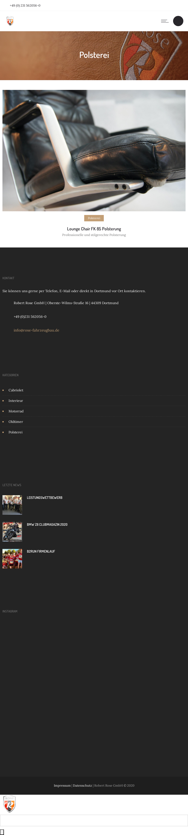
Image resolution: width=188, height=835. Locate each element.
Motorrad (16, 411)
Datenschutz (82, 785)
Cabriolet (16, 390)
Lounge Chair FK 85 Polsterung (94, 228)
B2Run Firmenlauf (41, 551)
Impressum (62, 785)
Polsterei (16, 432)
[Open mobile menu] (166, 21)
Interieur (16, 400)
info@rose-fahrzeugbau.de (36, 330)
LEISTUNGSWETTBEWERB (44, 497)
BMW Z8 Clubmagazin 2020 (47, 524)
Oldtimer (16, 421)
